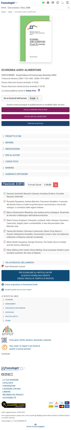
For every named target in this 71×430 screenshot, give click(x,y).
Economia (9, 300)
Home (3, 12)
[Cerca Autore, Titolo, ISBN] (37, 7)
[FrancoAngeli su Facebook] (2, 375)
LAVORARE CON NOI (11, 389)
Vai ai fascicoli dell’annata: (19, 262)
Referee (9, 142)
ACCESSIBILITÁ (9, 398)
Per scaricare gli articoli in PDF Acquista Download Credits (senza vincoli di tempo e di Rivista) (35, 275)
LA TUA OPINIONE (10, 380)
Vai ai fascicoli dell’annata (15, 98)
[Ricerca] (69, 7)
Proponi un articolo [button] (35, 123)
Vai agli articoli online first (35, 116)
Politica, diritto (11, 316)
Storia (7, 321)
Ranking (9, 168)
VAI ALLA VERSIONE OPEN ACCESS (35, 110)
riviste (10, 12)
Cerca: (4, 7)
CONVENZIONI (8, 386)
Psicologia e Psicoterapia (15, 308)
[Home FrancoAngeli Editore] (10, 3)
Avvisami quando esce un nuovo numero (18, 290)
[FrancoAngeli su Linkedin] (5, 375)
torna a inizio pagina (35, 426)
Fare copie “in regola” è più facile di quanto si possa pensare (24, 347)
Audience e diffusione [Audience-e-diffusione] (16, 174)
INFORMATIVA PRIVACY (13, 395)
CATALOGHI (7, 383)
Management (10, 304)
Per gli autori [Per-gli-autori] (12, 155)
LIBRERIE (6, 392)
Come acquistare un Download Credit (21, 284)
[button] (43, 3)
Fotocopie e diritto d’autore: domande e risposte (30, 340)
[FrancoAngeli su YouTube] (11, 375)
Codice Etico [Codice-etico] (11, 161)
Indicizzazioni (12, 149)
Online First (31, 91)
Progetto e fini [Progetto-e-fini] (13, 136)
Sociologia (9, 312)
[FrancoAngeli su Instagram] (8, 375)
